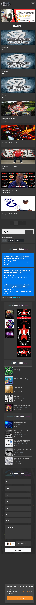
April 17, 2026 (13, 289)
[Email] (18, 488)
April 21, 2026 (13, 275)
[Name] (18, 481)
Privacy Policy (25, 591)
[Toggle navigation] (32, 4)
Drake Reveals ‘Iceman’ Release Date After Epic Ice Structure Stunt (16, 257)
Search (29, 232)
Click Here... (16, 297)
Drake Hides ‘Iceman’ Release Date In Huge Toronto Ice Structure (17, 271)
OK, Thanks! (20, 598)
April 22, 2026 (13, 261)
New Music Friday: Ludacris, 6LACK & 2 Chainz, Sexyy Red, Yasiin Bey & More (17, 286)
